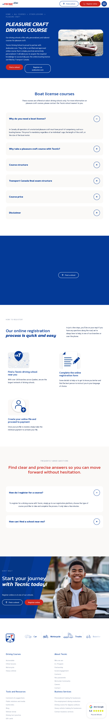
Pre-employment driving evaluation (67, 701)
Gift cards (9, 718)
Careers (57, 684)
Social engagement (61, 671)
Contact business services (63, 711)
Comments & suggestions (15, 698)
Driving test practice (13, 715)
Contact (57, 688)
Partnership (58, 667)
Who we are (58, 660)
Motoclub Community (62, 681)
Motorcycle (10, 667)
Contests (57, 674)
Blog (7, 708)
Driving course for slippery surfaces (67, 705)
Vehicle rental (11, 711)
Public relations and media (15, 701)
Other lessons (11, 664)
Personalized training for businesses (67, 698)
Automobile (10, 660)
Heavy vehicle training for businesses (67, 708)
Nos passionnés (60, 677)
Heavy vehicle (11, 671)
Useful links (10, 705)
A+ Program (58, 664)
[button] (104, 3)
